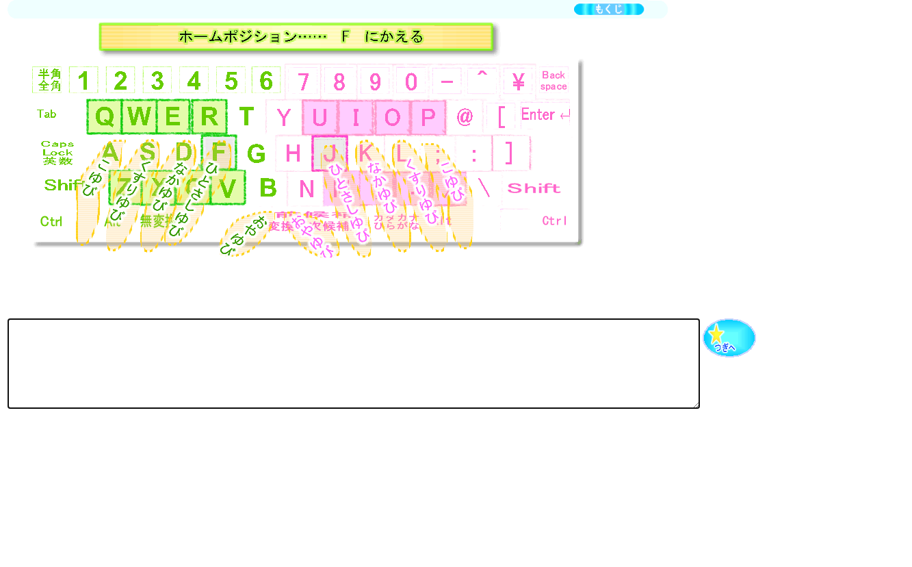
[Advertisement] (257, 470)
